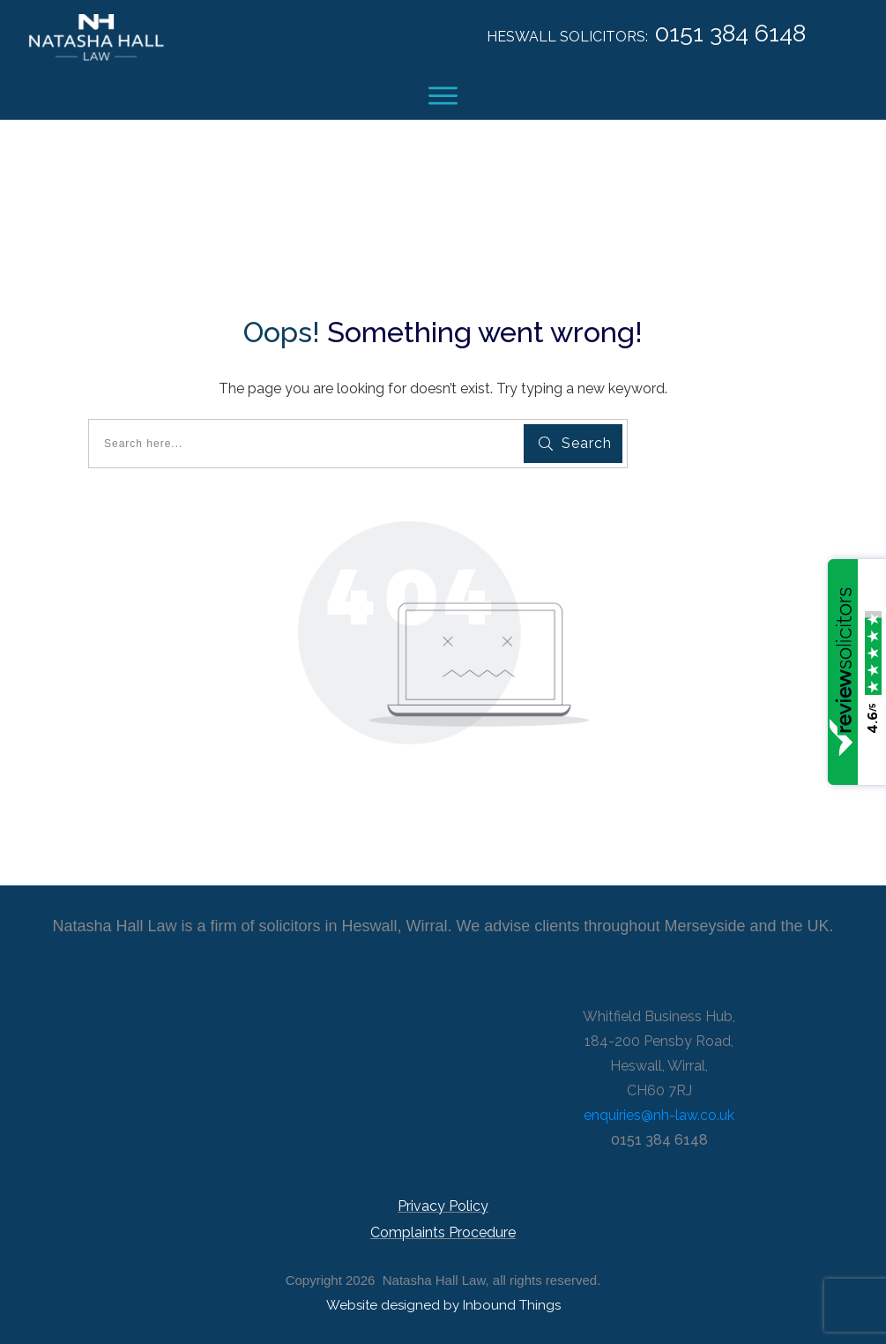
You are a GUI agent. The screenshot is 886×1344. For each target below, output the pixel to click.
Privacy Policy (443, 1206)
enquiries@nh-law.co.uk (659, 1115)
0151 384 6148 (730, 33)
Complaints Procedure (443, 1232)
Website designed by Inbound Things (443, 1305)
